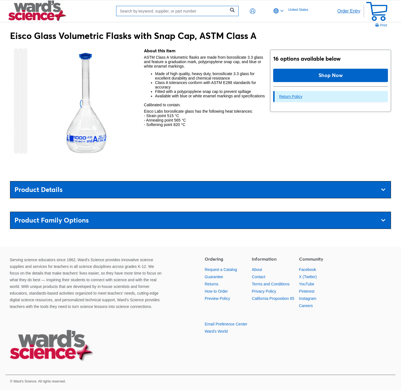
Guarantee (214, 277)
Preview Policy (217, 298)
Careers (306, 305)
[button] (252, 11)
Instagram (307, 298)
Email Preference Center (226, 324)
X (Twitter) (308, 277)
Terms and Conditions (270, 284)
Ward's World (216, 331)
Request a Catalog (221, 269)
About (257, 269)
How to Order (216, 291)
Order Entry (348, 11)
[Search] (172, 11)
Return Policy (290, 96)
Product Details (199, 190)
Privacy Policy (264, 291)
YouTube (306, 284)
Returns (211, 284)
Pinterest (306, 291)
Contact (258, 277)
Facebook (307, 269)
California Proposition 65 (273, 298)
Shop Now (331, 75)
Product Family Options (199, 220)
